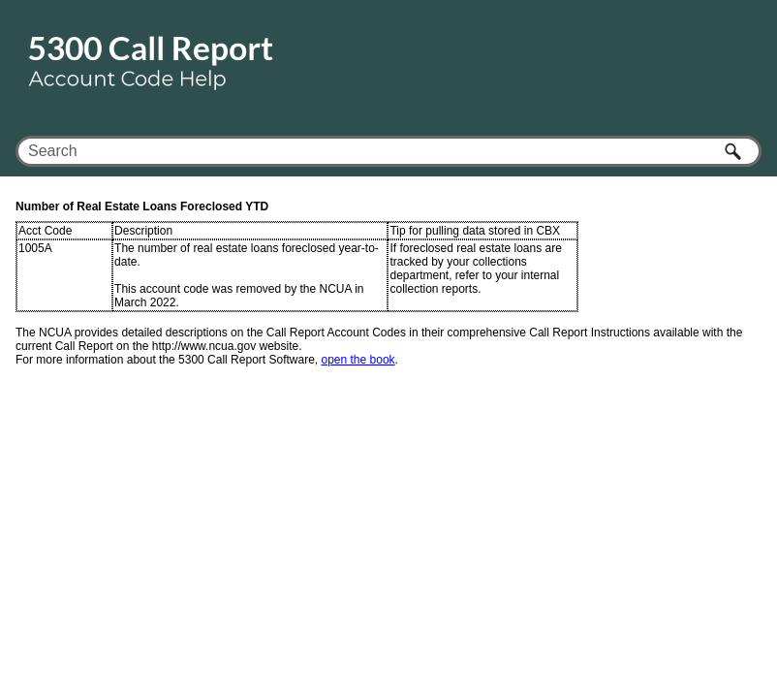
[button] (734, 151)
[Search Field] (388, 151)
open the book (358, 359)
